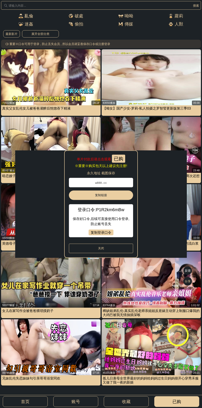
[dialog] (101, 204)
